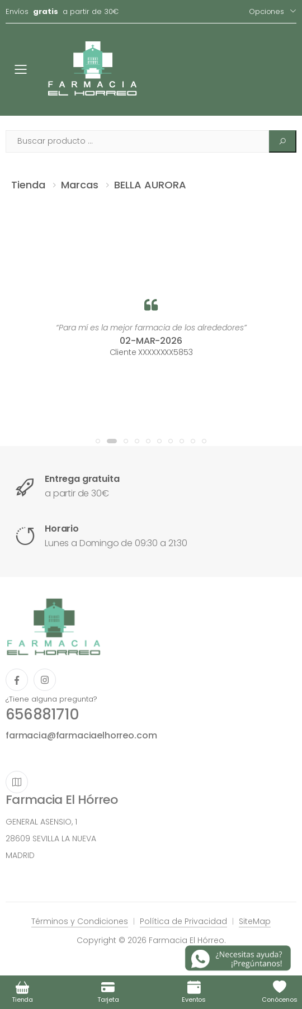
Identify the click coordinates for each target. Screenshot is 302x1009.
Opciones (266, 11)
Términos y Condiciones (79, 921)
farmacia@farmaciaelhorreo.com (81, 735)
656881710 (42, 714)
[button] (97, 441)
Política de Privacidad (183, 921)
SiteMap (255, 921)
